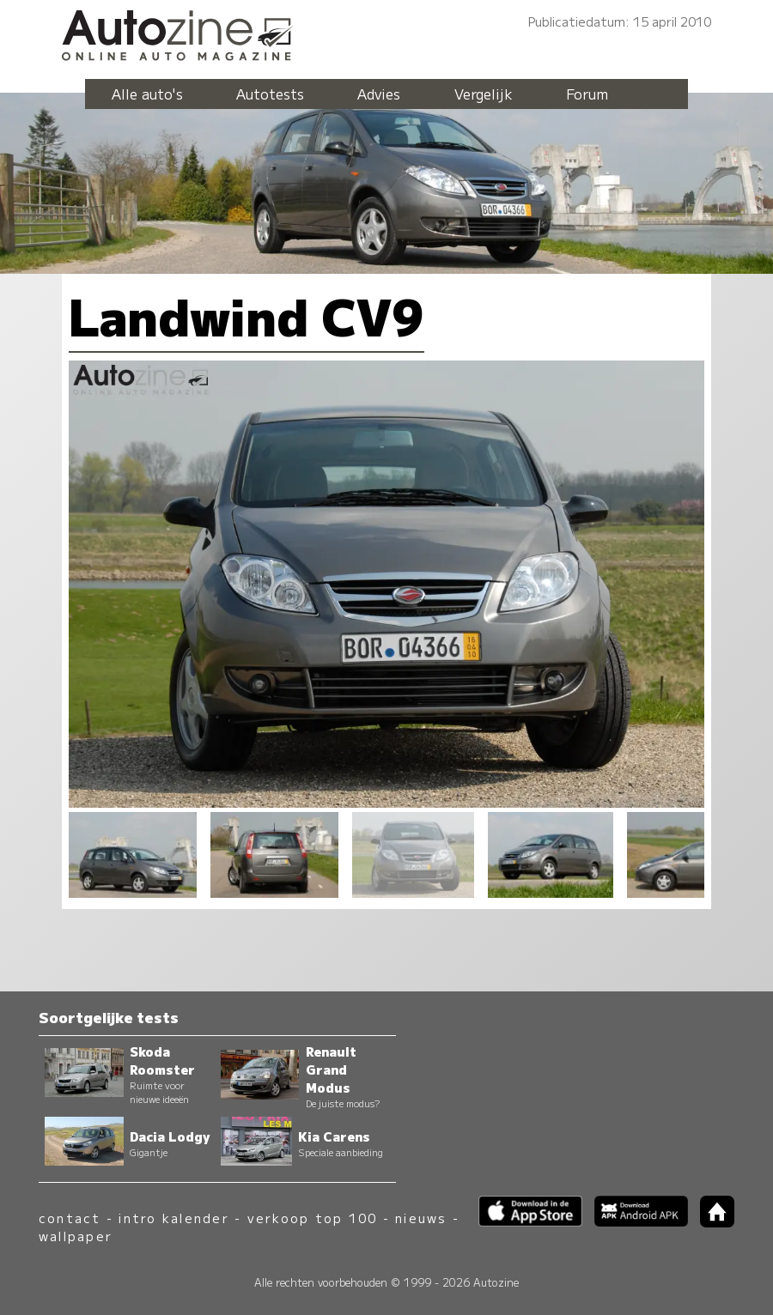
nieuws (421, 1218)
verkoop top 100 (312, 1218)
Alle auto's (147, 93)
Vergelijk (483, 93)
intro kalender (173, 1218)
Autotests (270, 93)
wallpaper (76, 1236)
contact (70, 1218)
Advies (378, 93)
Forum (587, 93)
